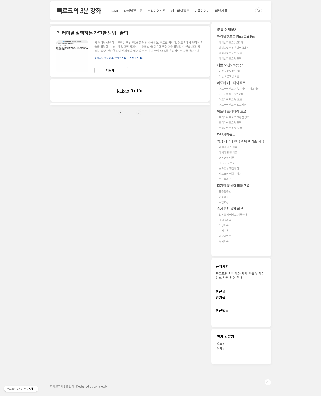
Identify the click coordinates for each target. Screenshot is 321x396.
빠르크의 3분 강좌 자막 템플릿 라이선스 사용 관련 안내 (240, 275)
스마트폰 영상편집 (229, 168)
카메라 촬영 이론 (228, 152)
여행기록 (224, 230)
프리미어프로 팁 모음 (230, 128)
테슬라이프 (225, 236)
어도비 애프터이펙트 (231, 82)
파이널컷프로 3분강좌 (231, 42)
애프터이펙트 (180, 10)
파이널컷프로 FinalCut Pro (236, 36)
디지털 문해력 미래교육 (233, 185)
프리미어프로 (156, 10)
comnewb (100, 386)
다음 (138, 112)
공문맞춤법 (225, 191)
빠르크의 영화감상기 (230, 173)
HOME (114, 10)
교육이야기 (202, 10)
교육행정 (224, 197)
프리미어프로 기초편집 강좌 (234, 117)
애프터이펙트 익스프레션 (232, 104)
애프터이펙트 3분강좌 (231, 94)
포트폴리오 (225, 179)
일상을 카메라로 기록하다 (233, 214)
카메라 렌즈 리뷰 (228, 147)
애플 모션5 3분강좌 (229, 71)
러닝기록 (221, 10)
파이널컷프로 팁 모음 (230, 53)
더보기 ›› (111, 70)
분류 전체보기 (227, 29)
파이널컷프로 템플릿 (230, 58)
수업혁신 (224, 202)
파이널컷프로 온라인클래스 (234, 48)
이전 (120, 112)
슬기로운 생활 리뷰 (230, 208)
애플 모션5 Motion (230, 64)
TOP (267, 382)
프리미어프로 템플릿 (230, 122)
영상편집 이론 (226, 158)
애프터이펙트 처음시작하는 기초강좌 (239, 89)
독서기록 (224, 241)
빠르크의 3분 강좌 (79, 10)
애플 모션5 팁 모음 (229, 76)
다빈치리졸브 (226, 134)
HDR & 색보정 (227, 163)
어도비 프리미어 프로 (231, 111)
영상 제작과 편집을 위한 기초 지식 (240, 141)
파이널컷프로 (133, 10)
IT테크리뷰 (225, 220)
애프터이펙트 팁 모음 (230, 99)
